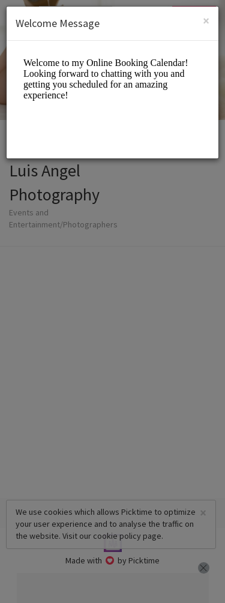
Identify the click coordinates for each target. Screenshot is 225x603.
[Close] (206, 20)
